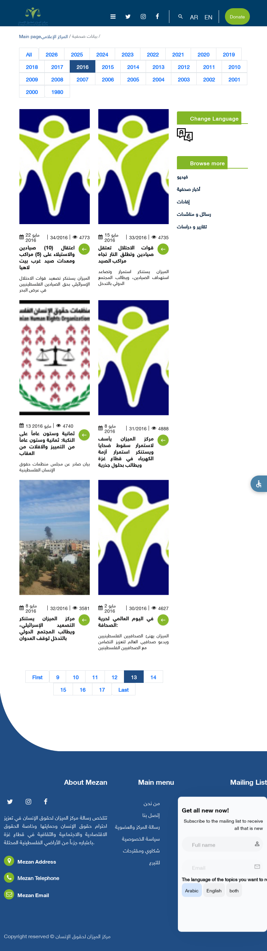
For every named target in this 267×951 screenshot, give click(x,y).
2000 (32, 91)
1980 (57, 91)
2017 (57, 66)
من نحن (152, 807)
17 (102, 689)
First (37, 676)
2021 (178, 53)
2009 (32, 78)
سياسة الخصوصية (141, 842)
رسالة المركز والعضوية (137, 830)
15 (63, 689)
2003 (184, 78)
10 (76, 676)
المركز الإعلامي (54, 36)
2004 (158, 78)
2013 (158, 66)
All (29, 53)
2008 (57, 78)
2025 (77, 53)
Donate (237, 16)
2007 (82, 78)
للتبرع (154, 866)
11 (95, 676)
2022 (153, 53)
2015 (108, 66)
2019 (229, 53)
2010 (234, 66)
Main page (30, 36)
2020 (203, 53)
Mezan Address (30, 865)
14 (153, 676)
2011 (209, 66)
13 (134, 676)
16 (82, 689)
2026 (52, 53)
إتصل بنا (151, 818)
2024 (102, 53)
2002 (209, 78)
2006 (108, 78)
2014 (133, 66)
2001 (234, 78)
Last (123, 689)
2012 (184, 66)
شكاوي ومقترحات (141, 854)
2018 (32, 66)
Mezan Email (26, 899)
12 (114, 676)
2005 (133, 78)
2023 (128, 53)
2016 (82, 66)
